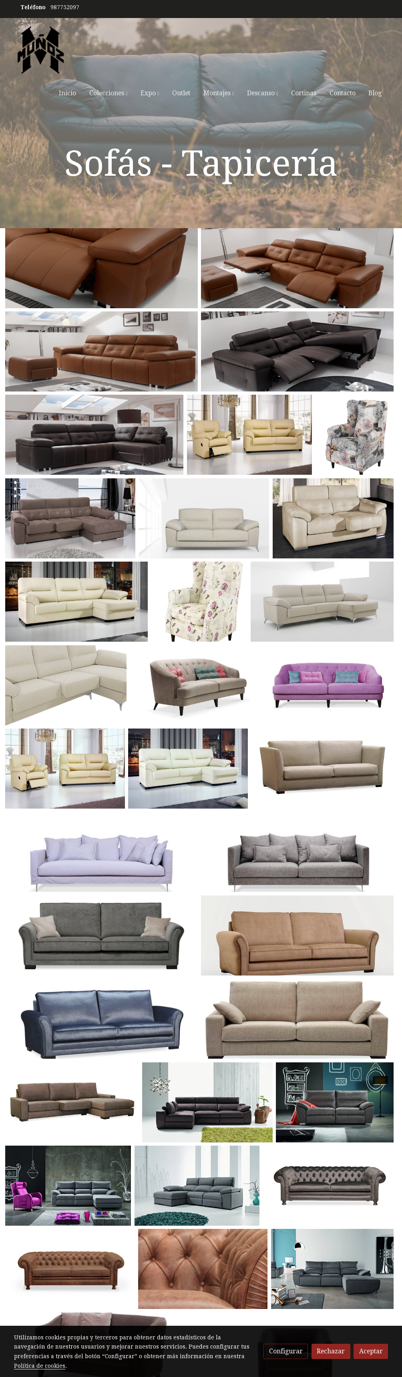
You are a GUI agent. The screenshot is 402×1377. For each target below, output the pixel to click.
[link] (40, 50)
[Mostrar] (101, 268)
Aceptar (371, 1351)
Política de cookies (39, 1366)
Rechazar (331, 1351)
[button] (108, 93)
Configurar (286, 1351)
